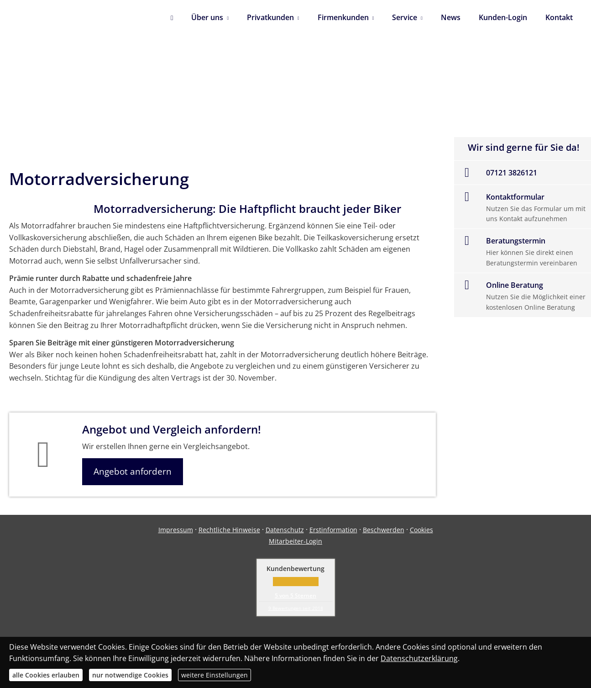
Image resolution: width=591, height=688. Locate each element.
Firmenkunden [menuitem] (343, 17)
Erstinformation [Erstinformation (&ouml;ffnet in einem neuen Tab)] (333, 529)
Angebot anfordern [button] (133, 471)
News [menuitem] (450, 17)
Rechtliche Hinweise (229, 529)
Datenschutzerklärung (419, 658)
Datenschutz (285, 529)
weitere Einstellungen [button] (214, 675)
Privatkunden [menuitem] (270, 17)
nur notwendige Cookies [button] (130, 675)
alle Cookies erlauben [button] (45, 675)
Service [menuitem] (404, 17)
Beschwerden (383, 529)
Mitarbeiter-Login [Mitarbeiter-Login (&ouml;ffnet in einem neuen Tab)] (295, 541)
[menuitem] (172, 18)
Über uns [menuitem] (207, 17)
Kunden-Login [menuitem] (503, 17)
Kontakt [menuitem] (559, 17)
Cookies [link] (421, 529)
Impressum (175, 529)
